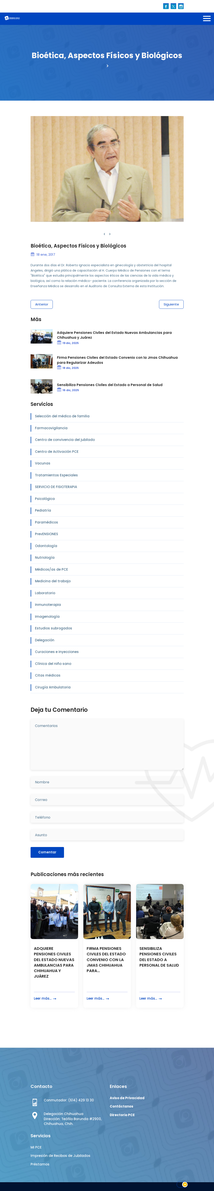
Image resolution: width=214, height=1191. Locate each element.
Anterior (41, 304)
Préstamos (40, 1164)
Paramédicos (46, 522)
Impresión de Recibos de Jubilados (60, 1155)
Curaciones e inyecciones (57, 651)
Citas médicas (47, 675)
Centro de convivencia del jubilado (65, 439)
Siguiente (171, 304)
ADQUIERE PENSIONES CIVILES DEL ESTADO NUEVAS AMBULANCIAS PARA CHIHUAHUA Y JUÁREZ (54, 962)
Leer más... (45, 998)
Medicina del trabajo (53, 581)
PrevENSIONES (46, 534)
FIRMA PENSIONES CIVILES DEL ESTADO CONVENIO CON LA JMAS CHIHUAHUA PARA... (106, 959)
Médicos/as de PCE (51, 569)
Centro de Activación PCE (57, 451)
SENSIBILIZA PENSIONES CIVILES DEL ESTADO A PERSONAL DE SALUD (159, 957)
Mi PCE (36, 1147)
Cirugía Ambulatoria (53, 687)
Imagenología (47, 616)
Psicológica (45, 498)
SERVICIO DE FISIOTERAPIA (56, 487)
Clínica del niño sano (53, 663)
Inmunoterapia (48, 604)
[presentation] (104, 234)
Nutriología (45, 557)
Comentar (47, 852)
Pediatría (43, 510)
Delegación (44, 640)
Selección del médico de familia (62, 416)
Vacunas (42, 463)
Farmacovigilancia (51, 428)
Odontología (46, 546)
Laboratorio (45, 593)
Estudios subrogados (53, 628)
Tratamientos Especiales (56, 475)
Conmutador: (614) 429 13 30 (69, 1100)
